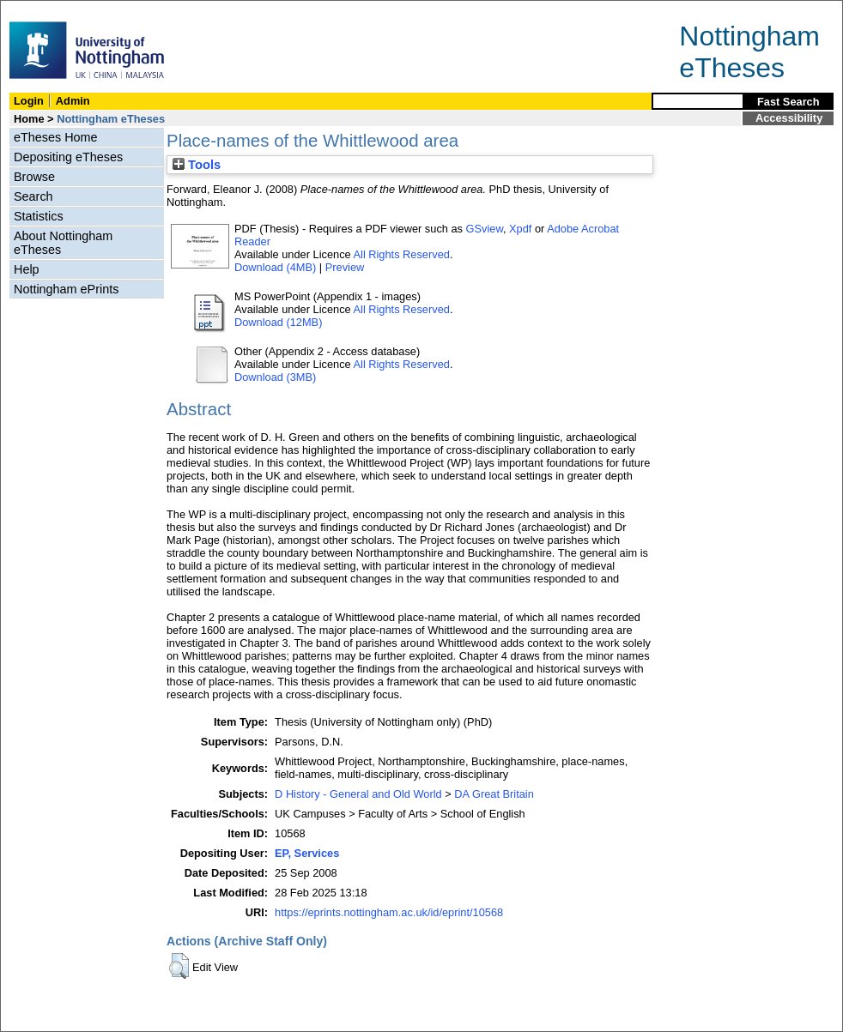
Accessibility (788, 118)
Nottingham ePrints (66, 289)
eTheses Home (56, 137)
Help (26, 269)
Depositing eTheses (68, 157)
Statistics (39, 216)
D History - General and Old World (358, 794)
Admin (73, 100)
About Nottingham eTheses (63, 242)
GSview (484, 228)
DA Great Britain (493, 794)
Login (29, 100)
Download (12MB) (278, 322)
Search (33, 196)
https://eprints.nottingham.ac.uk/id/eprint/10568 (389, 912)
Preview (345, 267)
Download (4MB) (275, 267)
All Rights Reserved (402, 254)
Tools (197, 165)
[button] (179, 966)
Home (29, 118)
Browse (34, 177)
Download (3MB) (275, 377)
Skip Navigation (38, 10)
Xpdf (520, 228)
